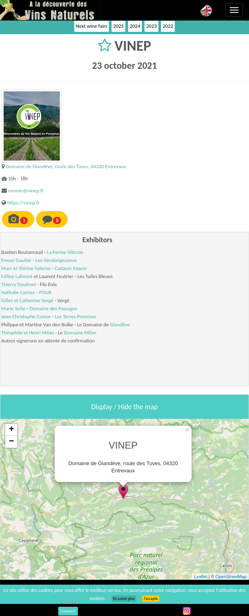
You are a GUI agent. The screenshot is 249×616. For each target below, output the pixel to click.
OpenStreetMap (231, 576)
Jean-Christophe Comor (26, 316)
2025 (118, 26)
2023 (151, 26)
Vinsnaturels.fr (50, 10)
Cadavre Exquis (70, 268)
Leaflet (200, 576)
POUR (45, 292)
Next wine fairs (91, 26)
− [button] (11, 442)
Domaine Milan (80, 333)
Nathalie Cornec (18, 292)
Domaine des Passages (53, 308)
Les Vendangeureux (55, 260)
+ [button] (11, 430)
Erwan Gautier (16, 260)
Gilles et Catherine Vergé (27, 300)
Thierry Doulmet (18, 284)
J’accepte (151, 598)
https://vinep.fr (23, 203)
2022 (168, 26)
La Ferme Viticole (65, 252)
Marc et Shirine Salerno (26, 268)
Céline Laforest (17, 276)
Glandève (120, 324)
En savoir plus (124, 598)
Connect (68, 611)
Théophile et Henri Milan (27, 333)
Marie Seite (13, 308)
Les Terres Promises (75, 316)
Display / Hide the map (124, 406)
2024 (135, 26)
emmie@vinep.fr (26, 190)
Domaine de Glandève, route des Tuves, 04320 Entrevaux (66, 166)
